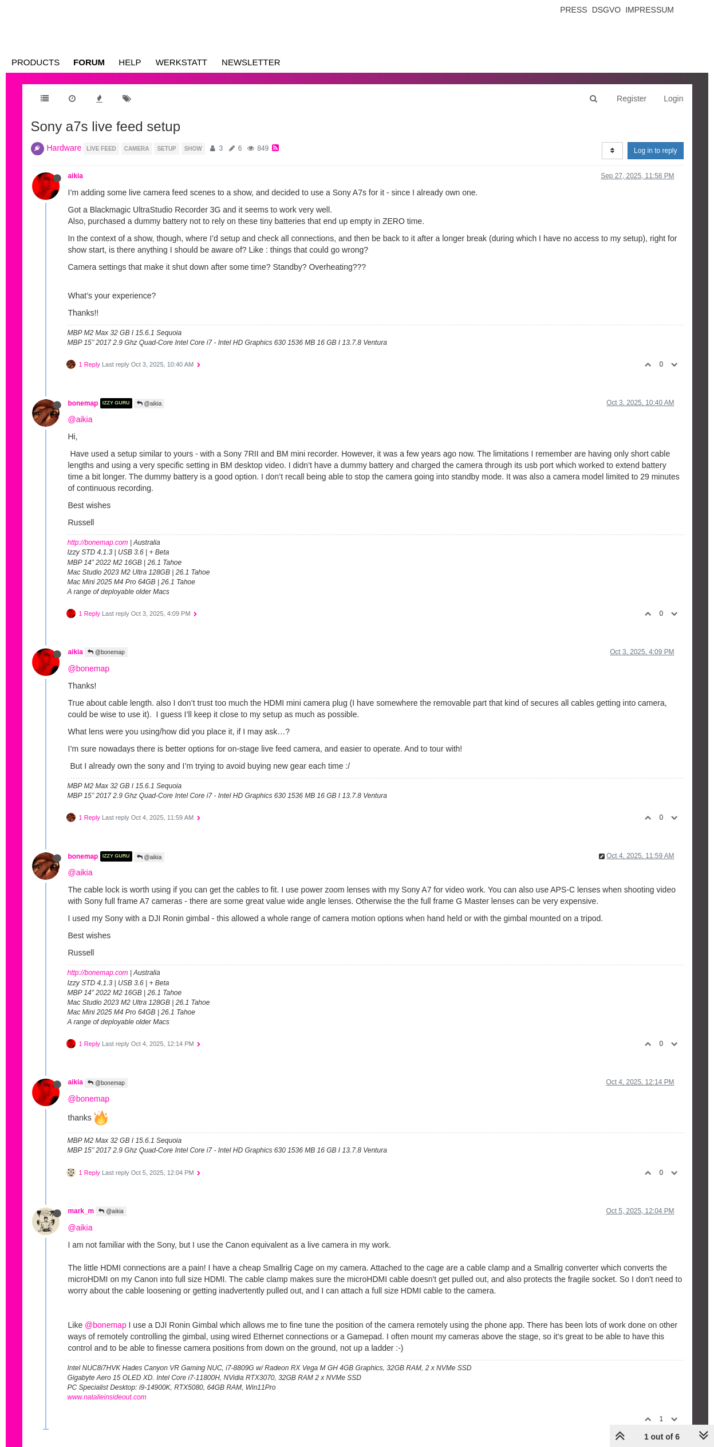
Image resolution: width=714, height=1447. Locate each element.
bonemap (83, 403)
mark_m (81, 1211)
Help (130, 62)
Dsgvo (606, 9)
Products (35, 62)
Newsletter (251, 62)
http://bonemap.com (98, 542)
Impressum (649, 9)
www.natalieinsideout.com (107, 1397)
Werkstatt (181, 62)
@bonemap (106, 652)
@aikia (149, 403)
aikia (75, 176)
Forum (89, 62)
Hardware (64, 147)
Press (573, 9)
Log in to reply (655, 151)
